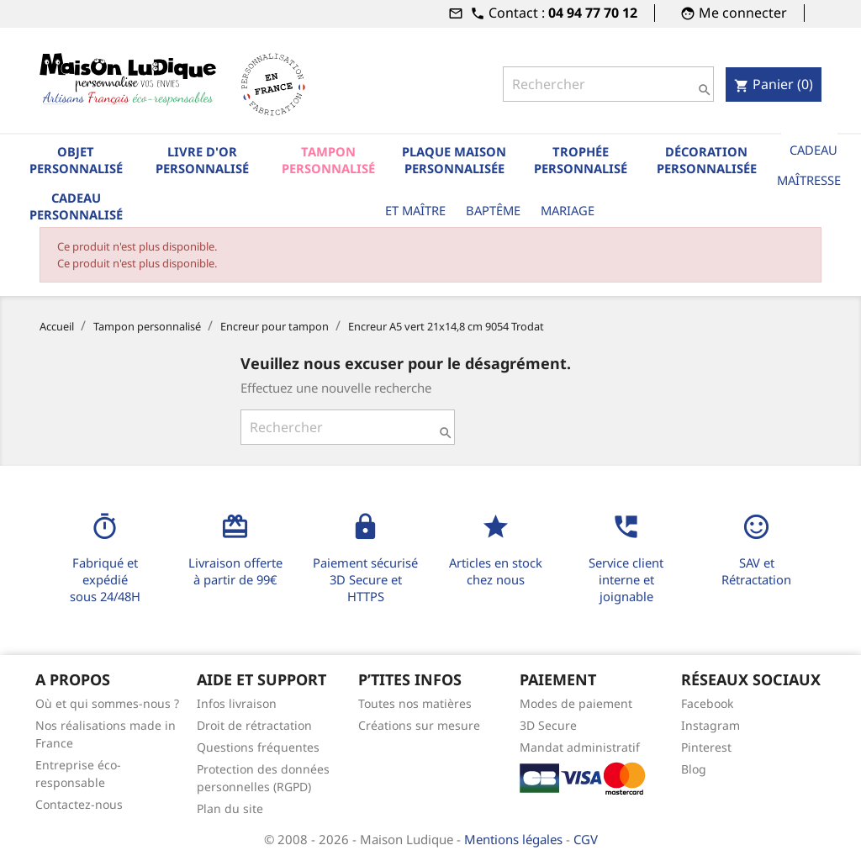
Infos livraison (237, 703)
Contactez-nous (79, 804)
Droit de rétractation (254, 725)
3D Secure (548, 725)
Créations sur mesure (419, 725)
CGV (585, 839)
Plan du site (230, 808)
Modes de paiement (576, 703)
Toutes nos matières (415, 703)
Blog (693, 769)
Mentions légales (515, 839)
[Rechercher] (608, 84)
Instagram (710, 725)
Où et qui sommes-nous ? (107, 703)
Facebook (707, 703)
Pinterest (706, 747)
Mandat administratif (580, 747)
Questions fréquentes (258, 747)
